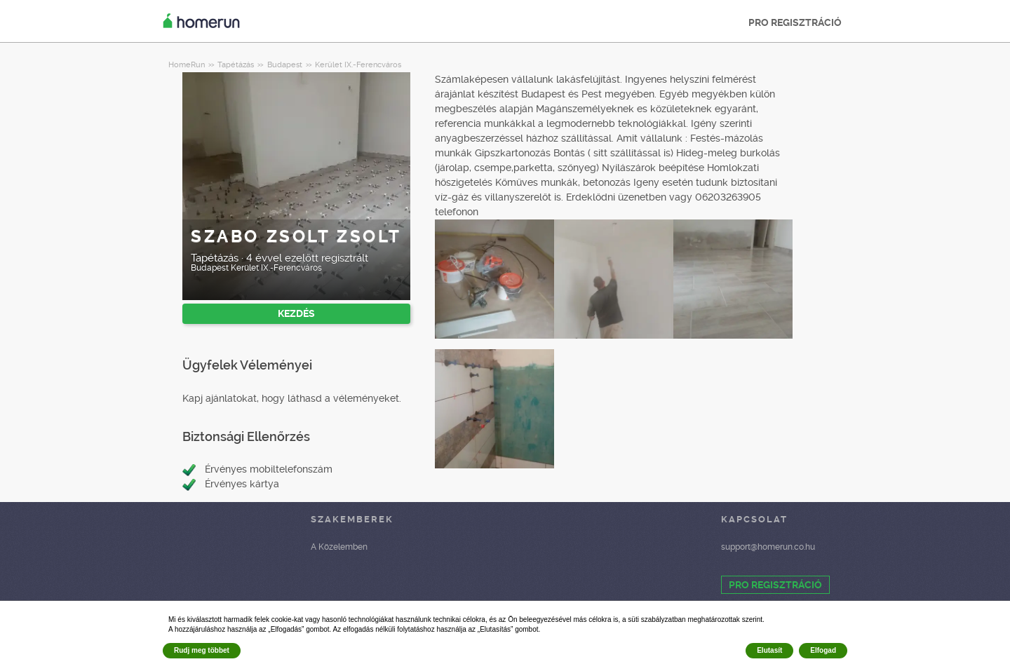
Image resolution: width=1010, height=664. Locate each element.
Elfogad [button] (823, 650)
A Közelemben (339, 547)
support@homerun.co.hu (768, 547)
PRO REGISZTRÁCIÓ (795, 22)
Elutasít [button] (769, 650)
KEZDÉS (296, 313)
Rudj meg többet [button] (201, 650)
